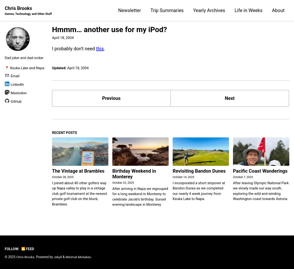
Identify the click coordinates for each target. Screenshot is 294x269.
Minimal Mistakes (78, 257)
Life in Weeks (249, 10)
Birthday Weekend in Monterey (134, 174)
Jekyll (58, 257)
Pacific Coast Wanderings (260, 171)
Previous (111, 98)
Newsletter (129, 10)
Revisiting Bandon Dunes (199, 171)
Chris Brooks (29, 10)
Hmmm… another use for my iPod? (109, 29)
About (278, 10)
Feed (28, 249)
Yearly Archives (209, 10)
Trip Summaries (167, 10)
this (100, 48)
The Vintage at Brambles (78, 171)
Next (230, 98)
